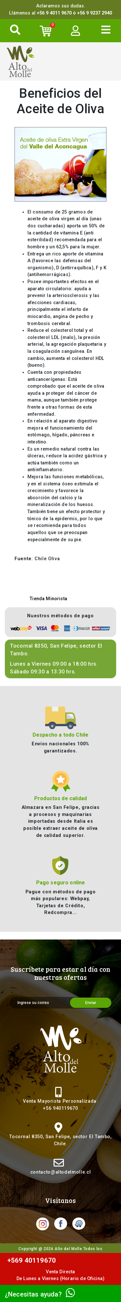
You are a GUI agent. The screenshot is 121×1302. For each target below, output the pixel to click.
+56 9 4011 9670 (54, 13)
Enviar (90, 1002)
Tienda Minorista (48, 598)
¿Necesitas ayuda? (40, 1294)
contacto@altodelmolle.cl (60, 1172)
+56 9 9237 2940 (94, 13)
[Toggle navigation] (105, 30)
